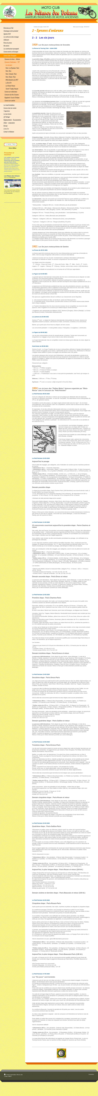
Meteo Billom (12, 148)
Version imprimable (10, 1074)
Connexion (91, 1074)
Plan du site (20, 1074)
